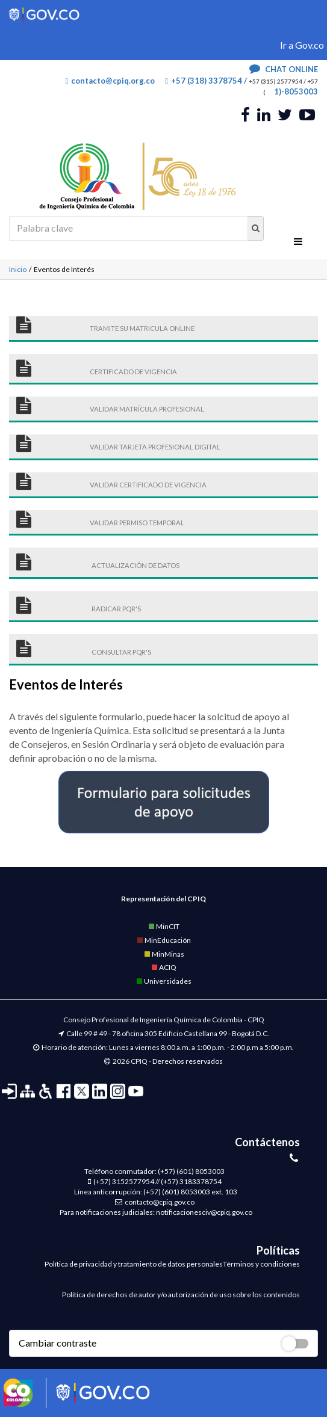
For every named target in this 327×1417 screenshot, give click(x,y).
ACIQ (163, 967)
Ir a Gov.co (302, 45)
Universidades (163, 981)
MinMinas (163, 954)
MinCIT (163, 926)
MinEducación (163, 940)
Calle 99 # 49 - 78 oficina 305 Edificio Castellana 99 (146, 1033)
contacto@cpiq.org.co (110, 80)
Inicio (17, 269)
